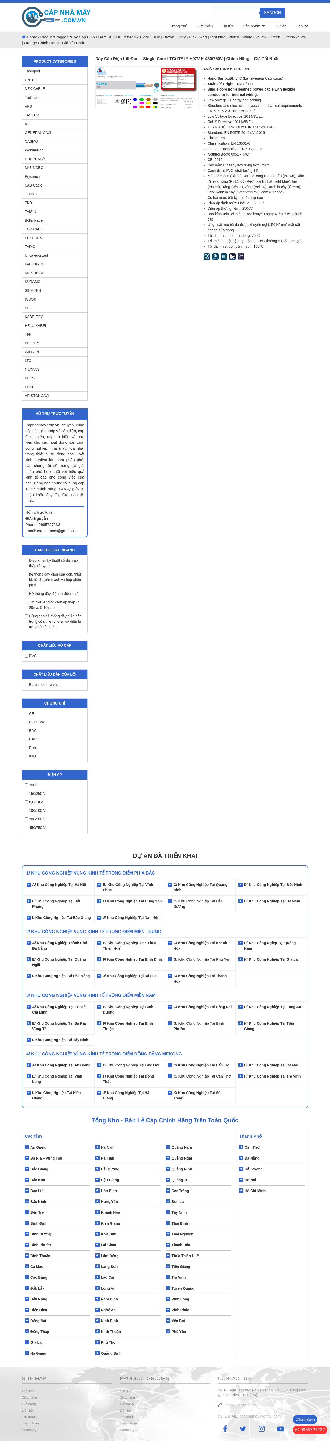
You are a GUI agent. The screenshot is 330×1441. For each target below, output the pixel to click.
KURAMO (32, 282)
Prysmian (32, 176)
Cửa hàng (29, 1397)
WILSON (32, 352)
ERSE (30, 387)
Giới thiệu (204, 26)
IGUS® (30, 299)
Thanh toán (30, 1423)
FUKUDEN (33, 238)
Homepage (30, 1430)
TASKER (32, 115)
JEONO (31, 194)
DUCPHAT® (35, 159)
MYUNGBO (34, 168)
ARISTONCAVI (37, 396)
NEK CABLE (35, 89)
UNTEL (31, 80)
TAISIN (30, 211)
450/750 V (35, 827)
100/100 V (35, 810)
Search (272, 13)
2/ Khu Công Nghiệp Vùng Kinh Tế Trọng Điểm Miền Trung (93, 931)
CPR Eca (34, 722)
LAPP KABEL (36, 264)
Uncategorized (36, 255)
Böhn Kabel (34, 220)
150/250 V (35, 793)
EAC (31, 730)
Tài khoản (29, 1417)
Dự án (281, 26)
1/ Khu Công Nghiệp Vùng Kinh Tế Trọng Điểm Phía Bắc (90, 873)
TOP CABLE (35, 229)
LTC (28, 361)
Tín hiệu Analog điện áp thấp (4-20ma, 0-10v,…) (53, 605)
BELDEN (32, 343)
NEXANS (32, 369)
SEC (28, 308)
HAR (31, 739)
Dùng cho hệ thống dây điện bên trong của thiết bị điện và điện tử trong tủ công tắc (53, 621)
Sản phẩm (251, 26)
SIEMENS (33, 290)
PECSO (31, 378)
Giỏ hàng (29, 1404)
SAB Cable (33, 185)
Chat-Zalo (305, 1419)
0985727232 (310, 1429)
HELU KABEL (36, 325)
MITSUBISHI (35, 273)
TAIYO (30, 247)
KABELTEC (34, 317)
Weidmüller (34, 150)
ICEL (29, 124)
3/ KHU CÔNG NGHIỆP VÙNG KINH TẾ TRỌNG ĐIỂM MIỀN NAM (91, 995)
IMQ (30, 756)
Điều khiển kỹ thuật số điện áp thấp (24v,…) (51, 563)
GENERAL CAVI (38, 133)
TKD (28, 203)
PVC (31, 656)
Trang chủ (178, 26)
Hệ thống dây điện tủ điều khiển (52, 594)
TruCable (32, 97)
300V (31, 785)
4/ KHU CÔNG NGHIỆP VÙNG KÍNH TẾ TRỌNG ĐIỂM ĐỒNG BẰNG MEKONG (104, 1053)
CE (29, 713)
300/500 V (35, 819)
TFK (28, 334)
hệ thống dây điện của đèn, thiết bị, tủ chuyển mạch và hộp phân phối (53, 579)
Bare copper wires (41, 685)
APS (28, 106)
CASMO (31, 141)
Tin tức (228, 26)
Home (32, 37)
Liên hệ (301, 26)
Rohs (31, 748)
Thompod (32, 71)
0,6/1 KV (34, 802)
